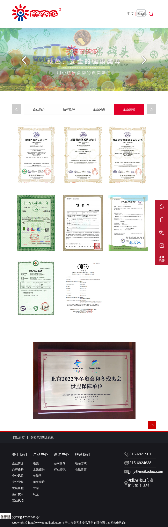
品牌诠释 (69, 109)
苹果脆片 (39, 482)
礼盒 (36, 494)
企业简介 (39, 109)
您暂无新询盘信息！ (44, 437)
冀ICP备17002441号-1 (26, 517)
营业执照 (18, 500)
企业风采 (99, 109)
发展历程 (18, 488)
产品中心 (40, 454)
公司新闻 (60, 463)
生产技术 (18, 494)
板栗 (36, 463)
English (143, 14)
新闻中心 (61, 454)
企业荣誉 (129, 109)
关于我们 (19, 454)
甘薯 (36, 488)
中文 (130, 14)
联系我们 (82, 454)
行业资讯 (60, 469)
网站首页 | (20, 437)
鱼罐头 (37, 475)
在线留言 (81, 469)
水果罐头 (39, 469)
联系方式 (81, 463)
